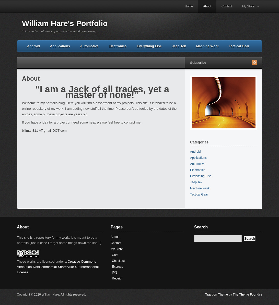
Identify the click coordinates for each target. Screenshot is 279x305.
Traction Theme (216, 294)
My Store (248, 9)
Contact (227, 6)
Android (33, 46)
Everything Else (149, 46)
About (207, 6)
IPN (114, 272)
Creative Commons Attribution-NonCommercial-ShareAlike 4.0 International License (58, 267)
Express (117, 267)
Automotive (89, 46)
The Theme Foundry (247, 294)
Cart (115, 255)
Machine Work (207, 46)
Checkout (118, 261)
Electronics (117, 46)
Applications (60, 46)
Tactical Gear (239, 46)
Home (189, 6)
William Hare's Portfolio (65, 23)
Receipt (117, 278)
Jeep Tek (179, 46)
